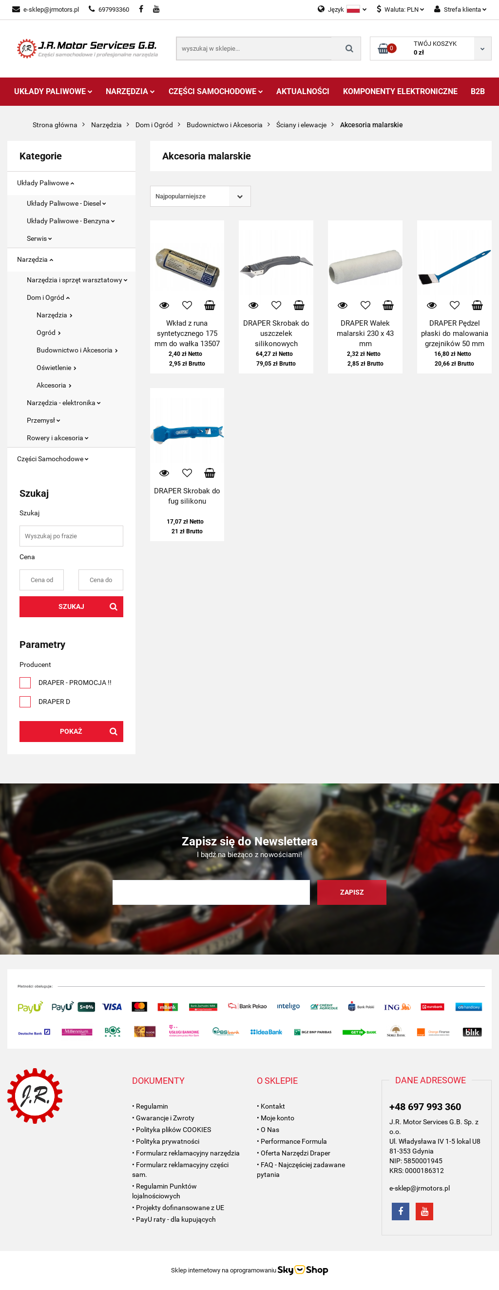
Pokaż (71, 731)
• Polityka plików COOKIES (171, 1130)
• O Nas (268, 1130)
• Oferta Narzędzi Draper (293, 1153)
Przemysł (43, 420)
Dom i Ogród (48, 297)
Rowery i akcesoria (58, 438)
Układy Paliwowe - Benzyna (71, 221)
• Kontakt (271, 1106)
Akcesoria (54, 385)
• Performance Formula (292, 1141)
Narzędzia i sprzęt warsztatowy (77, 280)
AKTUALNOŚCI (302, 91)
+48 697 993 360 (425, 1107)
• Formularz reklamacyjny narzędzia (186, 1153)
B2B (478, 91)
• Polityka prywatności (165, 1141)
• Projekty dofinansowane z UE (178, 1208)
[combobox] (200, 196)
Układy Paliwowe (53, 91)
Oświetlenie (57, 367)
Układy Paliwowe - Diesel (66, 203)
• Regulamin (150, 1106)
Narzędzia (130, 91)
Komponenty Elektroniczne (400, 91)
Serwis (39, 238)
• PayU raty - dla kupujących (174, 1219)
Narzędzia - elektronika (64, 403)
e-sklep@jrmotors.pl (45, 9)
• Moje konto (275, 1118)
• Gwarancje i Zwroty (163, 1118)
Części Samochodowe (216, 91)
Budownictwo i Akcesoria (77, 350)
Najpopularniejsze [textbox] (180, 196)
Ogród (49, 332)
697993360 (109, 9)
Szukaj (71, 606)
